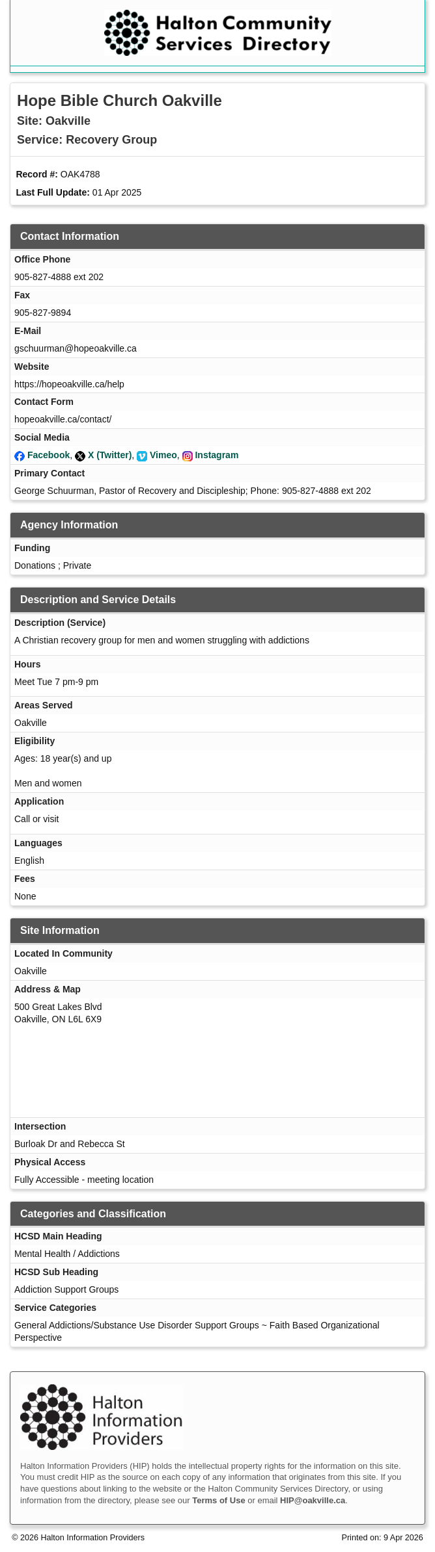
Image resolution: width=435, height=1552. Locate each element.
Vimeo (163, 455)
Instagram (216, 455)
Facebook (48, 455)
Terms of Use (218, 1500)
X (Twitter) (110, 455)
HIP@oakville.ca (312, 1500)
